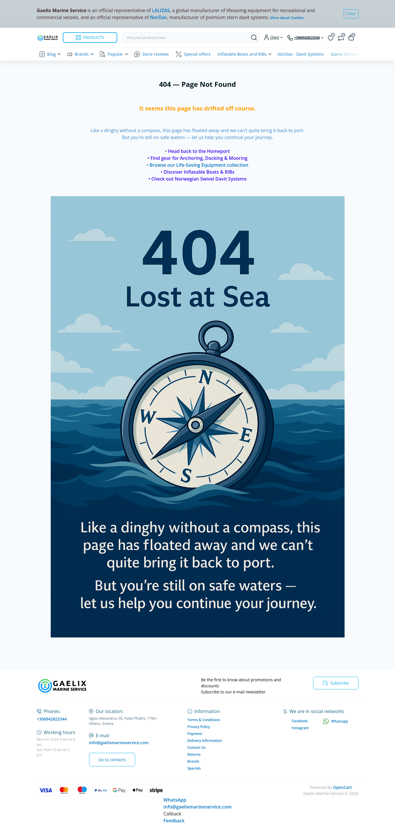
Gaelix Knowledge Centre (355, 54)
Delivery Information (205, 740)
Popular (115, 54)
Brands (82, 54)
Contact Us (197, 747)
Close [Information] (351, 13)
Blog (51, 54)
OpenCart (342, 787)
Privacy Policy (199, 726)
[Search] (254, 37)
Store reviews (155, 54)
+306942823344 (52, 719)
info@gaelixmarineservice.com (119, 742)
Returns (194, 754)
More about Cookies (287, 17)
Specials (194, 768)
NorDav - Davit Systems (301, 54)
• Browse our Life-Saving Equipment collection (197, 165)
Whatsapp (335, 721)
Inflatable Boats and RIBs (242, 54)
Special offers (197, 54)
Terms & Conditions (204, 719)
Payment (195, 733)
